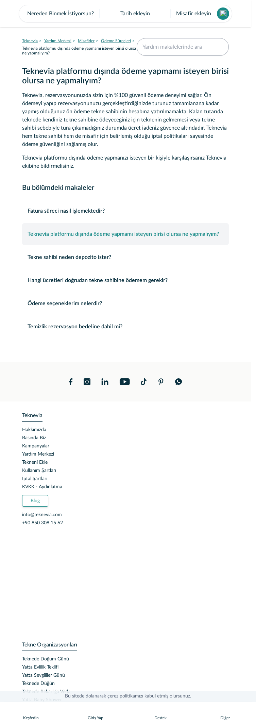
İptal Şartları (34, 506)
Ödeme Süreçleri (116, 68)
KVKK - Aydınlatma (42, 514)
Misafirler (86, 68)
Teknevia (30, 68)
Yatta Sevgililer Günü (43, 702)
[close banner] (26, 13)
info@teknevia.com (42, 542)
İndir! (215, 14)
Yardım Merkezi (57, 68)
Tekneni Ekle (35, 489)
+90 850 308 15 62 (42, 550)
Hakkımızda (34, 457)
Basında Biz (34, 465)
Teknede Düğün (38, 710)
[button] (125, 40)
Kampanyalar (35, 473)
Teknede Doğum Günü (45, 686)
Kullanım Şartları (39, 497)
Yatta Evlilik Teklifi (40, 694)
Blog (35, 528)
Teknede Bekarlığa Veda (46, 719)
